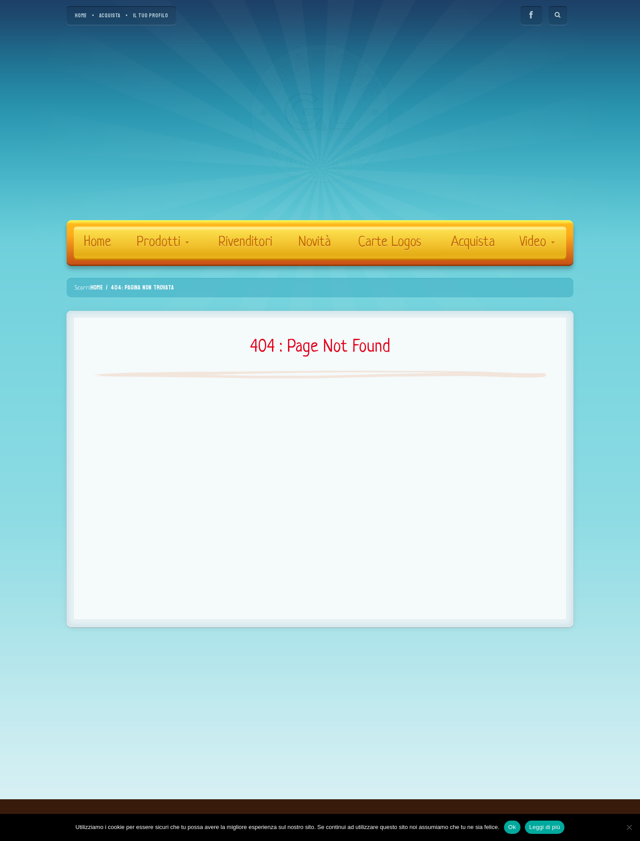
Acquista (473, 242)
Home (97, 242)
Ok (512, 827)
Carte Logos (389, 242)
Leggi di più (544, 827)
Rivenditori (245, 242)
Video (537, 242)
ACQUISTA (109, 15)
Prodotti (162, 242)
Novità (315, 242)
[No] (628, 827)
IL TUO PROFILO (150, 15)
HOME (81, 15)
